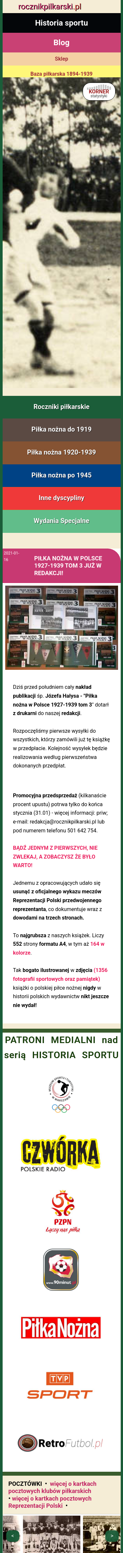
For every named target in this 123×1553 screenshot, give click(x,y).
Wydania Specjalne (62, 521)
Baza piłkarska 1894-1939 (62, 74)
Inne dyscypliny (61, 498)
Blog (61, 42)
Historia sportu (61, 23)
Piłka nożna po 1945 (61, 475)
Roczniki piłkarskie (61, 407)
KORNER (99, 93)
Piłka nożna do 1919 (61, 429)
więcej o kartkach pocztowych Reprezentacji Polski (50, 1502)
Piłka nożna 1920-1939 (61, 452)
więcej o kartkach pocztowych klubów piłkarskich (53, 1487)
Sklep (61, 59)
